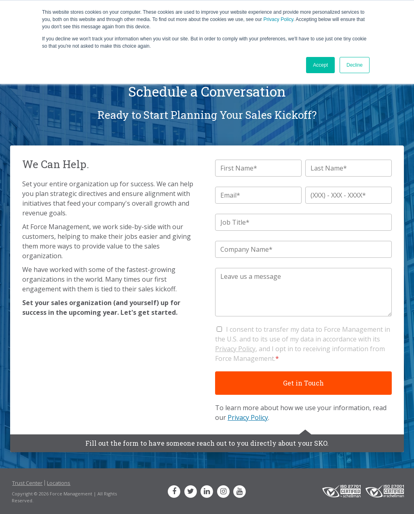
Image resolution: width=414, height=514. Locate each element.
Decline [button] (354, 65)
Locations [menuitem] (58, 483)
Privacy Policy (278, 19)
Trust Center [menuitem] (27, 483)
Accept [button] (320, 65)
